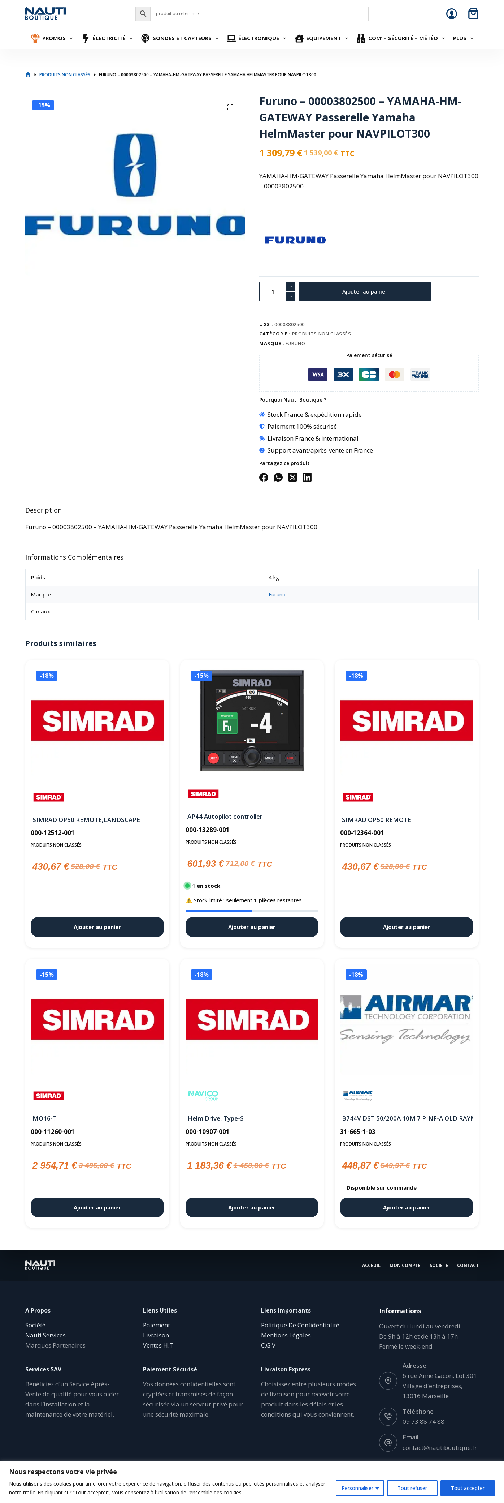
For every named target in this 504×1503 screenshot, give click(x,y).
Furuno (295, 343)
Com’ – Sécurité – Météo (401, 38)
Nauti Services (45, 1335)
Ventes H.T (158, 1345)
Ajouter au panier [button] (97, 926)
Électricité (108, 38)
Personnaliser (357, 1488)
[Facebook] (263, 477)
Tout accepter (468, 1488)
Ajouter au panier (364, 291)
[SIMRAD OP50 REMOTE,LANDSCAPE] (97, 722)
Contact (468, 1265)
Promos (53, 38)
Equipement (322, 38)
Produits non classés (321, 333)
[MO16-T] (97, 1021)
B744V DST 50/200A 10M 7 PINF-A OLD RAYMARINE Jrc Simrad (407, 1118)
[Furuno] (271, 240)
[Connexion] (451, 13)
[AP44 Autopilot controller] (252, 720)
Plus (464, 38)
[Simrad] (48, 797)
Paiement (156, 1325)
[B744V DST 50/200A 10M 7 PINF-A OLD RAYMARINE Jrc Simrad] (406, 1021)
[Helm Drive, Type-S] (252, 1021)
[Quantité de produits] (277, 291)
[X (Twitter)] (292, 477)
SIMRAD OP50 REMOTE (376, 819)
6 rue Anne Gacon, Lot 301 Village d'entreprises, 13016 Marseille (440, 1385)
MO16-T (44, 1118)
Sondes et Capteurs (180, 38)
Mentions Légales (286, 1335)
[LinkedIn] (307, 477)
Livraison (156, 1335)
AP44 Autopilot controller (224, 816)
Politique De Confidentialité (300, 1325)
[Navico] (203, 1096)
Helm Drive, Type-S (215, 1118)
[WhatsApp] (278, 477)
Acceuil (371, 1265)
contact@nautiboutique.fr (440, 1447)
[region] (252, 1482)
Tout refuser (412, 1488)
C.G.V (268, 1345)
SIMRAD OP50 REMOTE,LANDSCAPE (86, 819)
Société (35, 1325)
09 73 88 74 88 (423, 1421)
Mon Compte (405, 1265)
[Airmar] (358, 1096)
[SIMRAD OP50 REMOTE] (406, 722)
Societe (439, 1265)
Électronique (257, 38)
